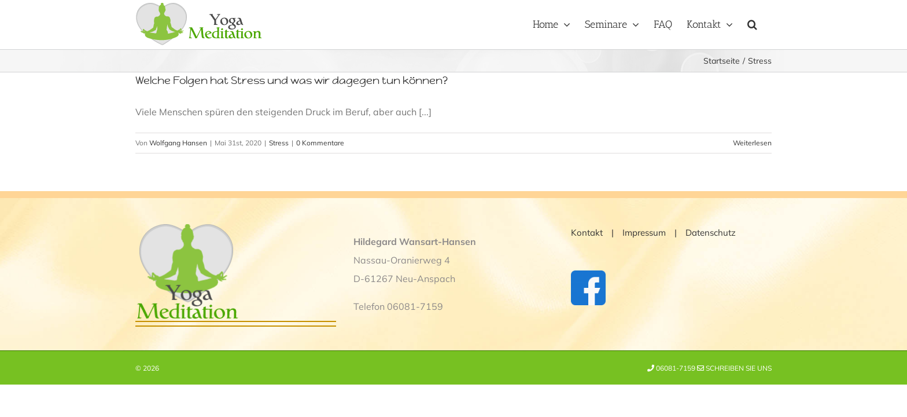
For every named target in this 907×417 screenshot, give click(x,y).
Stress (279, 142)
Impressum (644, 232)
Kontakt (587, 232)
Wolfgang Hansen (178, 142)
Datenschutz (710, 232)
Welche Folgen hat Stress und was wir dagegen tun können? (291, 80)
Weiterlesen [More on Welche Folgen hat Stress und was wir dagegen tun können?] (752, 142)
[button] (767, 23)
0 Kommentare (320, 142)
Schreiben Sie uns (734, 368)
